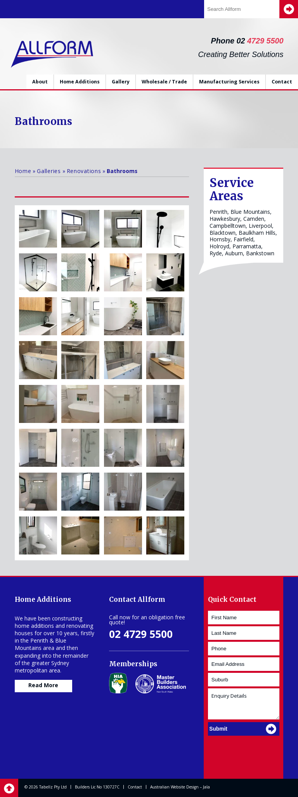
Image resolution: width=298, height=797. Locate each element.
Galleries (49, 171)
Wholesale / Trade (164, 81)
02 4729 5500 (141, 634)
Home (23, 171)
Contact (282, 81)
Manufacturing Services (229, 81)
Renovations (84, 171)
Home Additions (80, 81)
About (40, 81)
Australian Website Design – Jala (180, 787)
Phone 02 (247, 40)
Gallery (121, 81)
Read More (43, 685)
